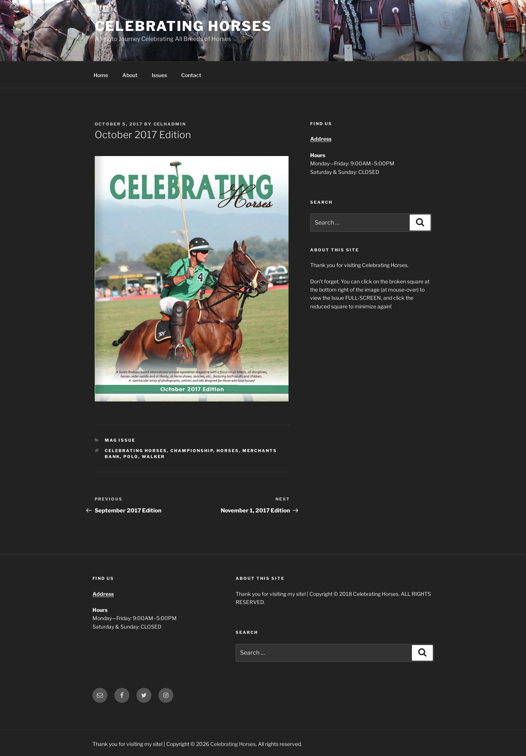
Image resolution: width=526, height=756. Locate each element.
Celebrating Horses (184, 26)
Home (101, 75)
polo (130, 456)
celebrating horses (136, 450)
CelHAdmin (170, 124)
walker (153, 456)
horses (228, 450)
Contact (191, 75)
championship (191, 450)
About (130, 75)
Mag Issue (120, 440)
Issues (159, 75)
